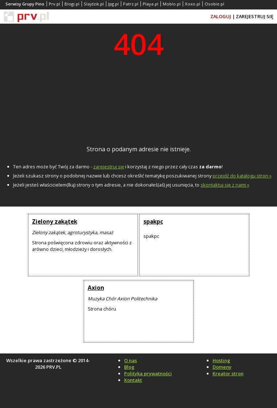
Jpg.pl (113, 4)
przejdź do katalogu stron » (242, 175)
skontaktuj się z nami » (225, 184)
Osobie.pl (214, 4)
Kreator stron (228, 373)
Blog (129, 367)
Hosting (221, 360)
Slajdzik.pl (94, 4)
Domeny (222, 367)
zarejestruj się (108, 166)
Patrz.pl (130, 4)
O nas (130, 360)
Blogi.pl (71, 4)
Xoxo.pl (192, 4)
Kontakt (133, 380)
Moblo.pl (172, 4)
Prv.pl (54, 4)
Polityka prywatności (148, 373)
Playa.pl (150, 4)
